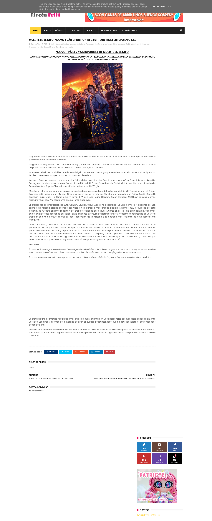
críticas (141, 264)
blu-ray (151, 254)
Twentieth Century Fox (148, 239)
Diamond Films (152, 199)
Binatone (158, 194)
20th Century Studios (60, 50)
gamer (168, 269)
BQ (149, 194)
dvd (172, 264)
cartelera (108, 50)
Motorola (171, 214)
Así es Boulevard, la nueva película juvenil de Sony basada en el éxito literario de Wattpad (165, 480)
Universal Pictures (145, 249)
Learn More (159, 7)
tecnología (173, 274)
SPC (140, 224)
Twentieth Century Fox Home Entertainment (157, 244)
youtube (175, 279)
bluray (160, 254)
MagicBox (169, 209)
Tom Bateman (84, 53)
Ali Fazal (87, 50)
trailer (140, 279)
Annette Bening (97, 50)
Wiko (174, 249)
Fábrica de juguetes (146, 204)
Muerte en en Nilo (57, 53)
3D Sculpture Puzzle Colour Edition (152, 184)
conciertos (157, 259)
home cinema (144, 274)
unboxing (151, 279)
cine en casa (143, 259)
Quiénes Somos (107, 30)
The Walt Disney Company (149, 234)
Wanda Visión (162, 249)
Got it (170, 7)
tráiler (93, 53)
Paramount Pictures (156, 219)
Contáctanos (128, 30)
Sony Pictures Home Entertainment (153, 229)
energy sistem (144, 269)
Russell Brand (71, 53)
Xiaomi (141, 254)
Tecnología (73, 30)
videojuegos (163, 279)
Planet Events (174, 219)
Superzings (176, 229)
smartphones (159, 274)
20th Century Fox (145, 179)
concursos (169, 259)
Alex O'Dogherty (168, 189)
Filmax (164, 199)
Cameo (177, 194)
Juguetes (89, 30)
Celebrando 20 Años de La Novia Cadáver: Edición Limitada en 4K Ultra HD (164, 492)
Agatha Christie (76, 50)
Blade (168, 194)
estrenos (121, 50)
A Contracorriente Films (148, 189)
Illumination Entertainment (149, 209)
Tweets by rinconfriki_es (148, 116)
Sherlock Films (151, 224)
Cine (45, 30)
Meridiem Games (145, 214)
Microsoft (160, 214)
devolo (164, 264)
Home (34, 30)
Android (141, 194)
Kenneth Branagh (42, 53)
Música (57, 30)
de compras (153, 264)
